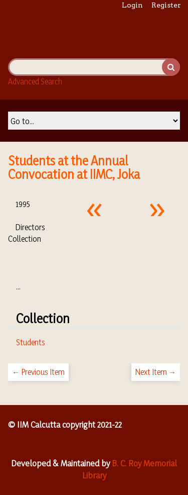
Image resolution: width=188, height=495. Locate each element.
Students (30, 342)
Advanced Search (35, 81)
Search (171, 67)
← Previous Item (38, 372)
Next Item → (155, 372)
